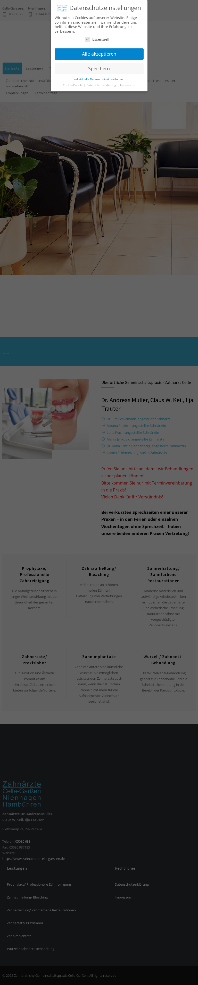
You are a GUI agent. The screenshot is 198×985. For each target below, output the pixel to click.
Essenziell (97, 37)
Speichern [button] (99, 66)
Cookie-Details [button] (73, 83)
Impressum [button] (127, 83)
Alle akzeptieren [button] (99, 51)
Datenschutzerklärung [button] (101, 83)
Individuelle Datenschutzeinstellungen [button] (99, 77)
